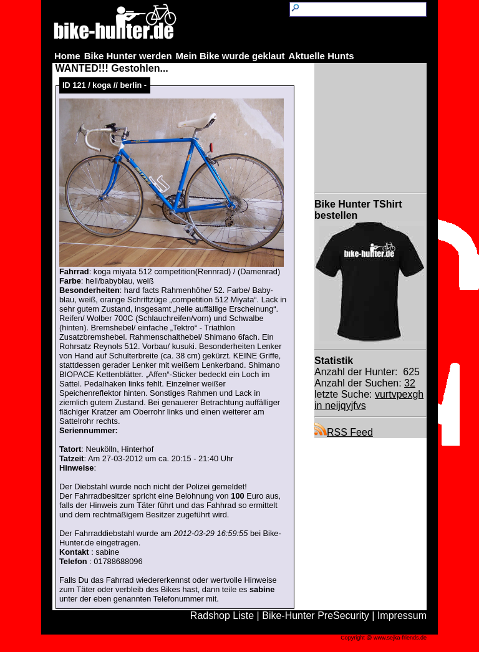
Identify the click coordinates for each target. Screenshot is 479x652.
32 (409, 383)
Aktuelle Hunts (321, 55)
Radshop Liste (222, 615)
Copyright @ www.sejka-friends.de (384, 638)
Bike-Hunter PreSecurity (315, 615)
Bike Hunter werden (128, 55)
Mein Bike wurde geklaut (230, 55)
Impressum (402, 615)
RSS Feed (343, 432)
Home (67, 55)
